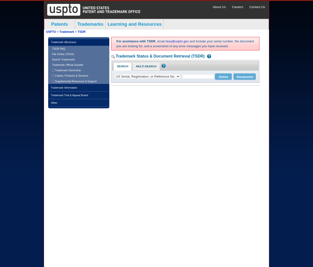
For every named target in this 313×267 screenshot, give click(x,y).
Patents (59, 24)
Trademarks (90, 24)
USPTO (51, 32)
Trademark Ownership (66, 70)
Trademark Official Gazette (67, 64)
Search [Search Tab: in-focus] (122, 66)
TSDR (82, 32)
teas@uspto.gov (177, 41)
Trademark (66, 32)
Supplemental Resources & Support (74, 81)
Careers (237, 7)
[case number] (198, 76)
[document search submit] (244, 76)
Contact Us (257, 7)
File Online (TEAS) (63, 54)
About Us (219, 7)
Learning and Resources (135, 24)
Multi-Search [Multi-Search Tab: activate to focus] (146, 66)
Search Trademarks (63, 59)
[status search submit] (223, 76)
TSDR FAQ (58, 48)
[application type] (147, 76)
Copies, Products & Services (70, 75)
